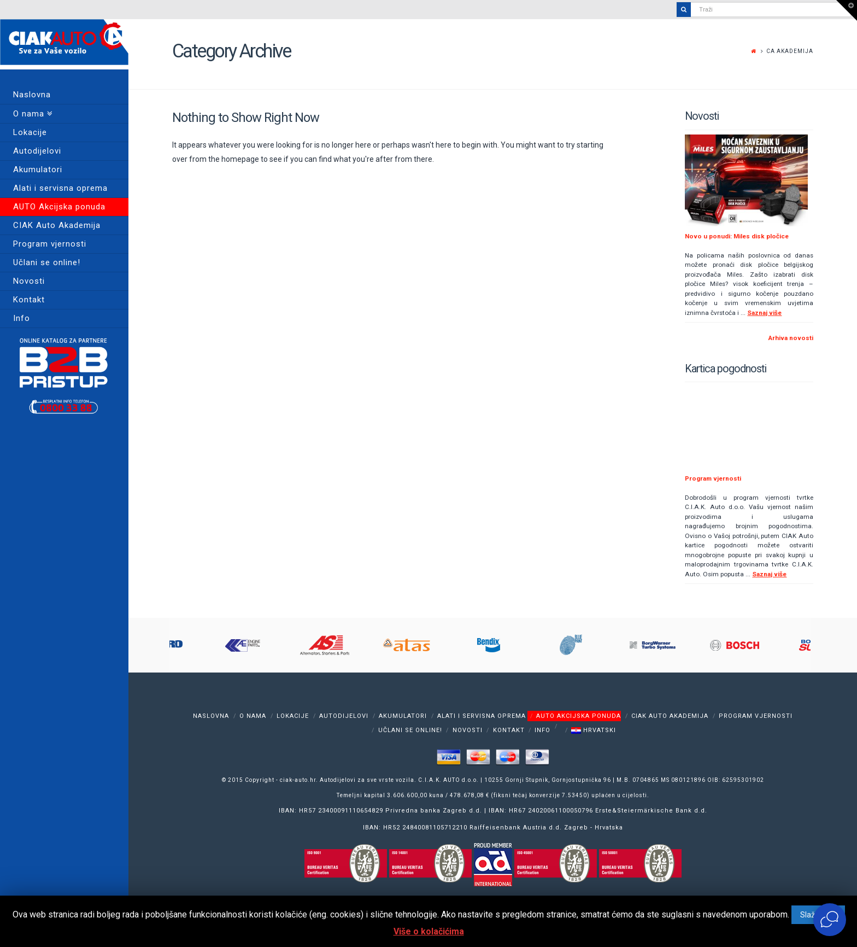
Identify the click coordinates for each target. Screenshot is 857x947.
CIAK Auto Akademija (669, 715)
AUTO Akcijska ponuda (578, 715)
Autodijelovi (343, 715)
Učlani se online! (410, 730)
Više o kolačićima (429, 931)
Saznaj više (764, 313)
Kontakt (509, 730)
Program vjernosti (713, 478)
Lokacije (293, 715)
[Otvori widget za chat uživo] (829, 919)
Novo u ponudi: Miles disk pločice (737, 236)
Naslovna (211, 715)
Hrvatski (593, 730)
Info (542, 730)
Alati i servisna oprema (481, 715)
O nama (252, 715)
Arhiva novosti (790, 338)
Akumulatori (403, 715)
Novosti (468, 730)
